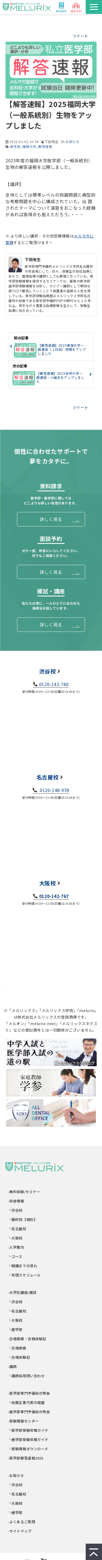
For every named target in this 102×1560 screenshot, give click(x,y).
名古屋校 (47, 777)
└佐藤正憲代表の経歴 (26, 1402)
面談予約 (76, 11)
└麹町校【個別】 (22, 1219)
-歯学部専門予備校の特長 (29, 1411)
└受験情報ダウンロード (28, 1448)
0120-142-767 (54, 896)
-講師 (12, 1366)
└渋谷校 (15, 1210)
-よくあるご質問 (21, 1521)
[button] (94, 7)
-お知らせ (16, 1475)
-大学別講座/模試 (22, 1292)
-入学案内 (16, 1247)
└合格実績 (17, 1348)
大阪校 (47, 883)
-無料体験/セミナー (24, 1191)
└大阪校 (15, 1238)
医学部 (15, 146)
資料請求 (61, 11)
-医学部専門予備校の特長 (29, 1393)
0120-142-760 (54, 684)
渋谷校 (47, 671)
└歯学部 (15, 1329)
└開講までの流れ (22, 1265)
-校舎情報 (16, 1200)
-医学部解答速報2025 (26, 1458)
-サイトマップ (20, 1531)
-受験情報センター (23, 1421)
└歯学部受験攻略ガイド (28, 1439)
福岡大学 (29, 146)
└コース (15, 1256)
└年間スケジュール (24, 1275)
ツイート (80, 36)
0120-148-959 (54, 790)
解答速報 (45, 146)
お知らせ (72, 141)
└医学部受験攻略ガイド (28, 1430)
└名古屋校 (17, 1228)
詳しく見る (51, 519)
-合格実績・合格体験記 (27, 1338)
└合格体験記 (19, 1357)
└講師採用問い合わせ (26, 1375)
